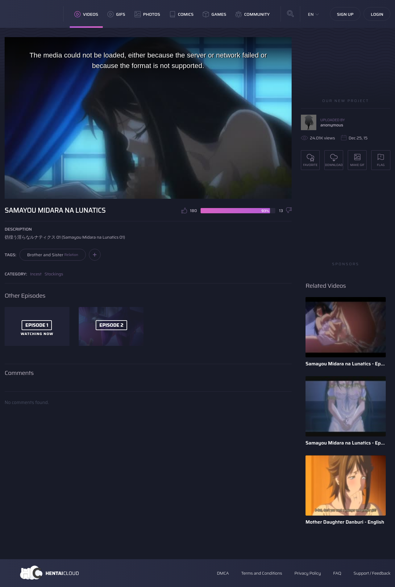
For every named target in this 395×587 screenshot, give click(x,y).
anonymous (331, 124)
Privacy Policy (307, 573)
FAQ (337, 573)
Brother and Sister (52, 254)
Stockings (53, 273)
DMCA (223, 573)
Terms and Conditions (261, 573)
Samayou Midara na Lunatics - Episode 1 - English (346, 443)
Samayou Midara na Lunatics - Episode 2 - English (346, 364)
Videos (86, 14)
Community (252, 14)
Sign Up (345, 14)
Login (377, 14)
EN (311, 14)
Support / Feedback (372, 573)
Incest (36, 273)
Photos (147, 14)
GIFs (116, 14)
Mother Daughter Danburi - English (345, 522)
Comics (181, 14)
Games (214, 14)
